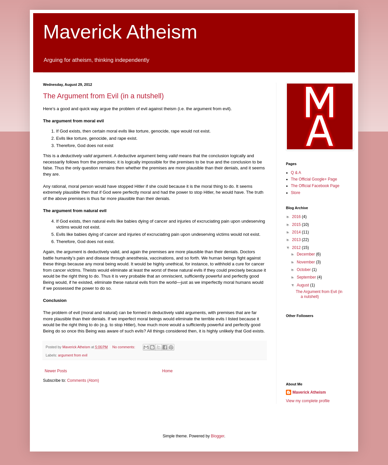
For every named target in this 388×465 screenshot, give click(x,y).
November (306, 262)
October (304, 269)
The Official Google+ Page (314, 179)
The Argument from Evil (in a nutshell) (103, 96)
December (306, 254)
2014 (297, 232)
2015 (297, 224)
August (303, 285)
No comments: (124, 347)
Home (167, 371)
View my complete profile (308, 401)
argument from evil (72, 355)
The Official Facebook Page (315, 186)
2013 (297, 239)
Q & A (296, 172)
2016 (297, 216)
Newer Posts (56, 371)
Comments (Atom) (83, 380)
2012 (297, 247)
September (307, 277)
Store (295, 192)
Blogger (217, 436)
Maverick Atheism (120, 32)
